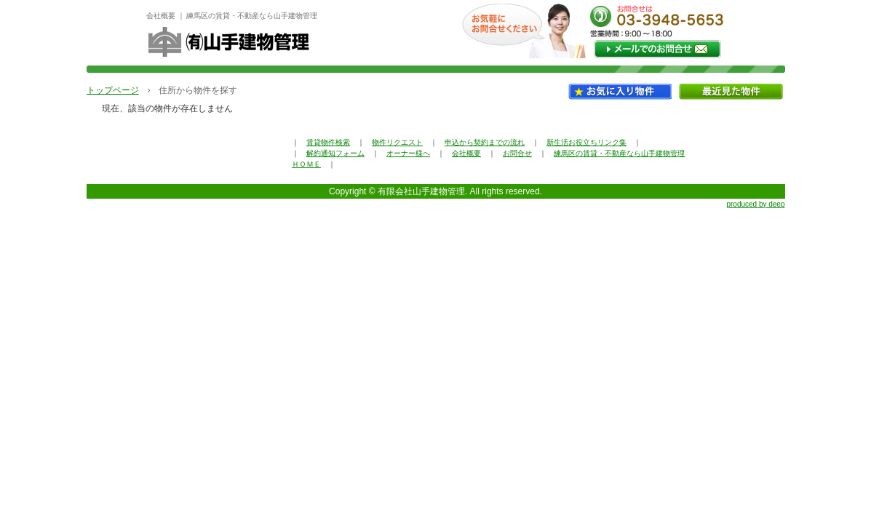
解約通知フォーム (335, 153)
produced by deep (755, 204)
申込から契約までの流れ (485, 142)
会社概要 (466, 153)
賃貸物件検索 (328, 142)
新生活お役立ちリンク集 (586, 142)
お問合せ (517, 153)
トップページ (113, 90)
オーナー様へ (408, 153)
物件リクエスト (397, 142)
